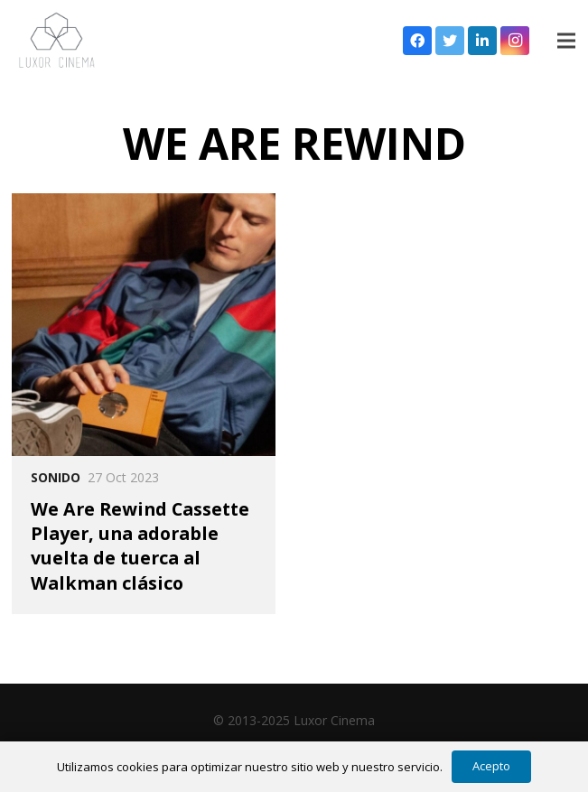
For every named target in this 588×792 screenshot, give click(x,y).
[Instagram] (514, 40)
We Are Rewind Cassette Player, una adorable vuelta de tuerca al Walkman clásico (140, 546)
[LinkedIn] (482, 40)
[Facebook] (417, 40)
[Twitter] (449, 40)
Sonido (55, 477)
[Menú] (566, 40)
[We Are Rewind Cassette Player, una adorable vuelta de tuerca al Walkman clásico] (143, 324)
